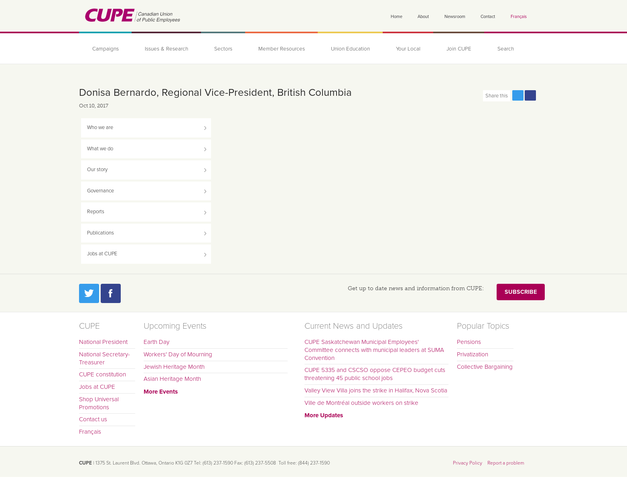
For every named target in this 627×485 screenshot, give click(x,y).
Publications (100, 233)
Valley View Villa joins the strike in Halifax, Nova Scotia (375, 390)
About (423, 16)
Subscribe (521, 292)
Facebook (111, 293)
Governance (100, 191)
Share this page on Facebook (530, 95)
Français (519, 16)
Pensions (469, 342)
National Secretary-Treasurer (104, 358)
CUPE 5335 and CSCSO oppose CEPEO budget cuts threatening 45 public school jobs (374, 374)
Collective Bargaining (485, 366)
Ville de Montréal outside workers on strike (361, 402)
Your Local (408, 49)
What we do (100, 149)
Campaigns (105, 49)
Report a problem (505, 463)
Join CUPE (458, 49)
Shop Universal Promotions (99, 403)
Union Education (350, 49)
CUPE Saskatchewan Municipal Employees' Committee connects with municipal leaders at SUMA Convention (374, 350)
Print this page (542, 95)
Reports (95, 211)
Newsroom (454, 16)
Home (396, 16)
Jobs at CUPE (102, 254)
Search (505, 49)
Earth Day (156, 342)
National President (103, 342)
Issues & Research (166, 49)
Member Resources (281, 49)
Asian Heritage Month (172, 378)
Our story (97, 169)
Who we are (100, 127)
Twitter (89, 293)
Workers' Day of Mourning (178, 354)
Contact (488, 16)
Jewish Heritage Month (174, 366)
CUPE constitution (102, 374)
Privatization (472, 354)
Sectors (223, 49)
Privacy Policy (467, 463)
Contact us (93, 419)
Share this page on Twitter (518, 95)
